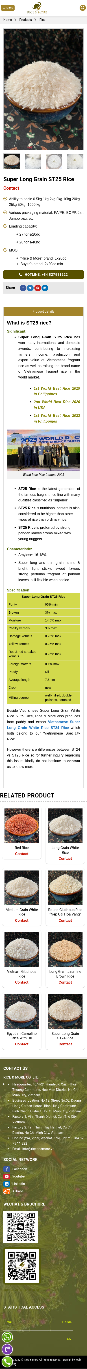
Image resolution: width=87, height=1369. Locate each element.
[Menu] (8, 8)
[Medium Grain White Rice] (21, 887)
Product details (43, 311)
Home (7, 19)
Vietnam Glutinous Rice (21, 973)
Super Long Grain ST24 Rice (65, 1036)
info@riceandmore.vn (38, 1149)
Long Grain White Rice (65, 850)
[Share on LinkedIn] (44, 288)
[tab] (43, 311)
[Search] (83, 8)
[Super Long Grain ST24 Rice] (65, 1011)
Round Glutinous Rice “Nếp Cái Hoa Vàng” (65, 912)
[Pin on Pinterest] (37, 288)
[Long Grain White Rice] (65, 825)
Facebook (15, 1169)
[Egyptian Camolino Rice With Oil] (21, 1011)
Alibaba (13, 1191)
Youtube (14, 1176)
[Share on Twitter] (30, 288)
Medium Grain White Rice (22, 912)
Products (25, 19)
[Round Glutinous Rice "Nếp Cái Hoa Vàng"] (65, 887)
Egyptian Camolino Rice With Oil (22, 1036)
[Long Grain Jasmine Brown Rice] (65, 949)
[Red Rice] (21, 825)
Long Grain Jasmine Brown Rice (65, 973)
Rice (42, 19)
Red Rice (22, 848)
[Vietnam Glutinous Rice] (21, 949)
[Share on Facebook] (23, 288)
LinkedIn (14, 1184)
